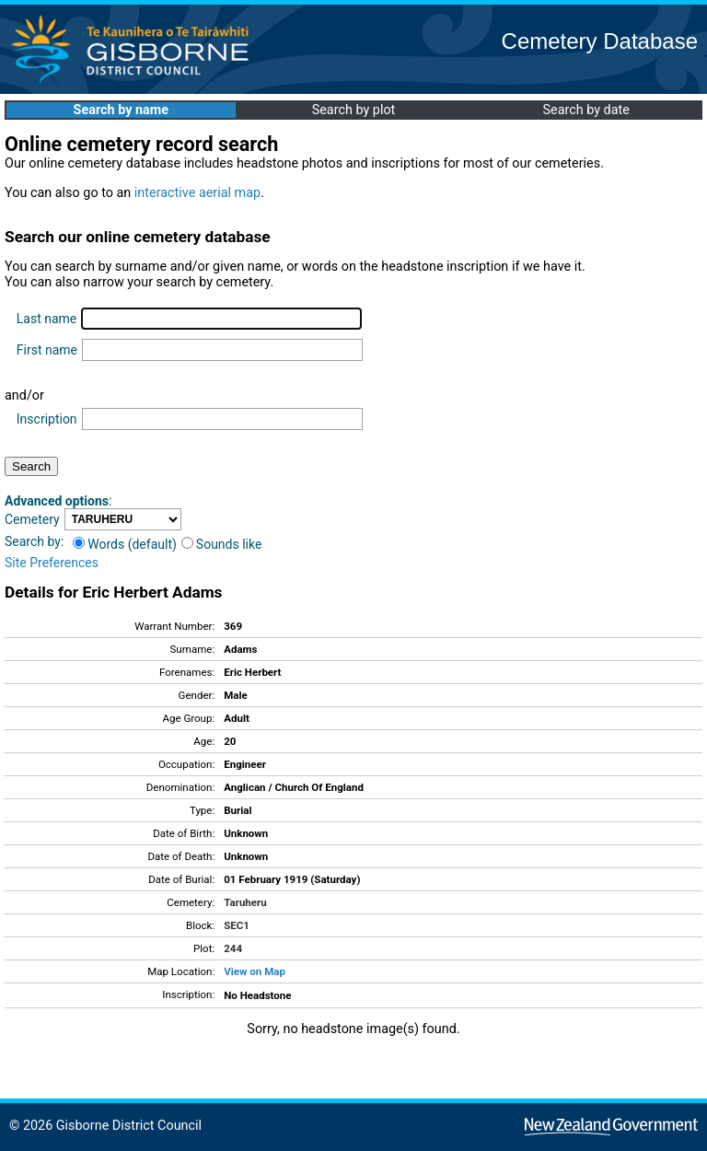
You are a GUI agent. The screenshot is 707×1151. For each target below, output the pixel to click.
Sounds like (221, 544)
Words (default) (125, 544)
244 (233, 948)
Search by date (585, 110)
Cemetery (32, 519)
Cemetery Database (600, 41)
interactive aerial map (197, 193)
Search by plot (354, 110)
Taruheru (245, 902)
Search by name (121, 110)
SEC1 (236, 925)
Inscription (47, 419)
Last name (46, 318)
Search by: (34, 541)
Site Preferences (52, 562)
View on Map (254, 971)
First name (47, 350)
